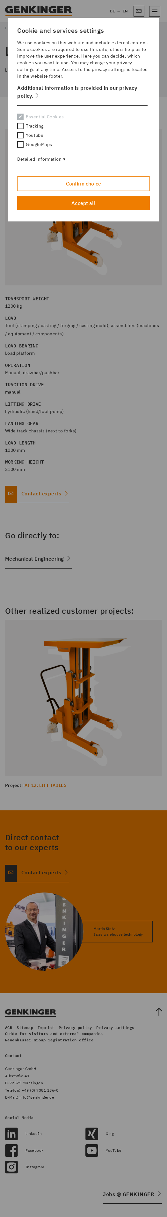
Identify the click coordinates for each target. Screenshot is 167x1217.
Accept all (83, 203)
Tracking (30, 126)
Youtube (30, 135)
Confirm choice (83, 183)
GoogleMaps (34, 144)
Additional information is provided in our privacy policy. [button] (77, 92)
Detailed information (39, 159)
